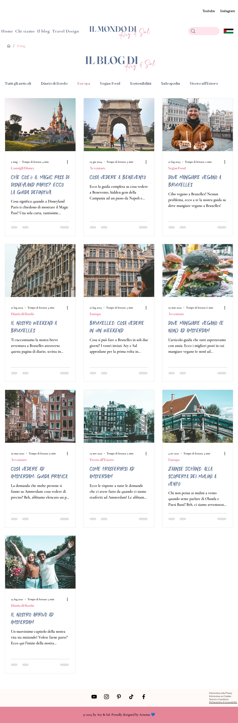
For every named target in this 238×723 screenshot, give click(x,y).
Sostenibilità (140, 83)
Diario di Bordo (54, 83)
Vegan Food (110, 83)
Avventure (97, 168)
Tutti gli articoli (18, 83)
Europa (83, 83)
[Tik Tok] (131, 696)
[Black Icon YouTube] (94, 696)
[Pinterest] (119, 696)
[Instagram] (106, 696)
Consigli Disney (22, 168)
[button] (43, 31)
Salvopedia (170, 83)
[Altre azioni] (69, 162)
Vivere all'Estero (204, 83)
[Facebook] (143, 696)
